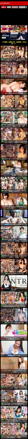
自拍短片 (15, 7)
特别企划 (22, 7)
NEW (9, 7)
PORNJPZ (5, 3)
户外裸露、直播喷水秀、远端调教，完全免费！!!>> (14, 43)
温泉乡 (3, 7)
